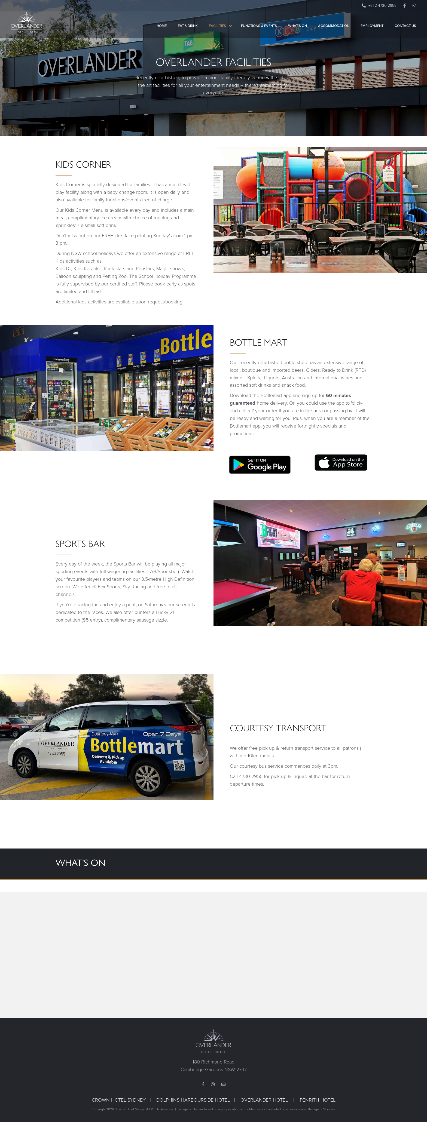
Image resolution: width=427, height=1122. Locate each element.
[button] (230, 30)
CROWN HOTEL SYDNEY (119, 1100)
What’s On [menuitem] (297, 29)
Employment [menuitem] (372, 29)
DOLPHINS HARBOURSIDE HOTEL (193, 1100)
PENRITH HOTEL (317, 1100)
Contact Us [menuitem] (405, 29)
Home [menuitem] (162, 29)
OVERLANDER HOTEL (264, 1100)
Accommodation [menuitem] (333, 29)
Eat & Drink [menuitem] (188, 29)
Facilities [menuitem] (217, 29)
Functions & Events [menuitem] (259, 29)
